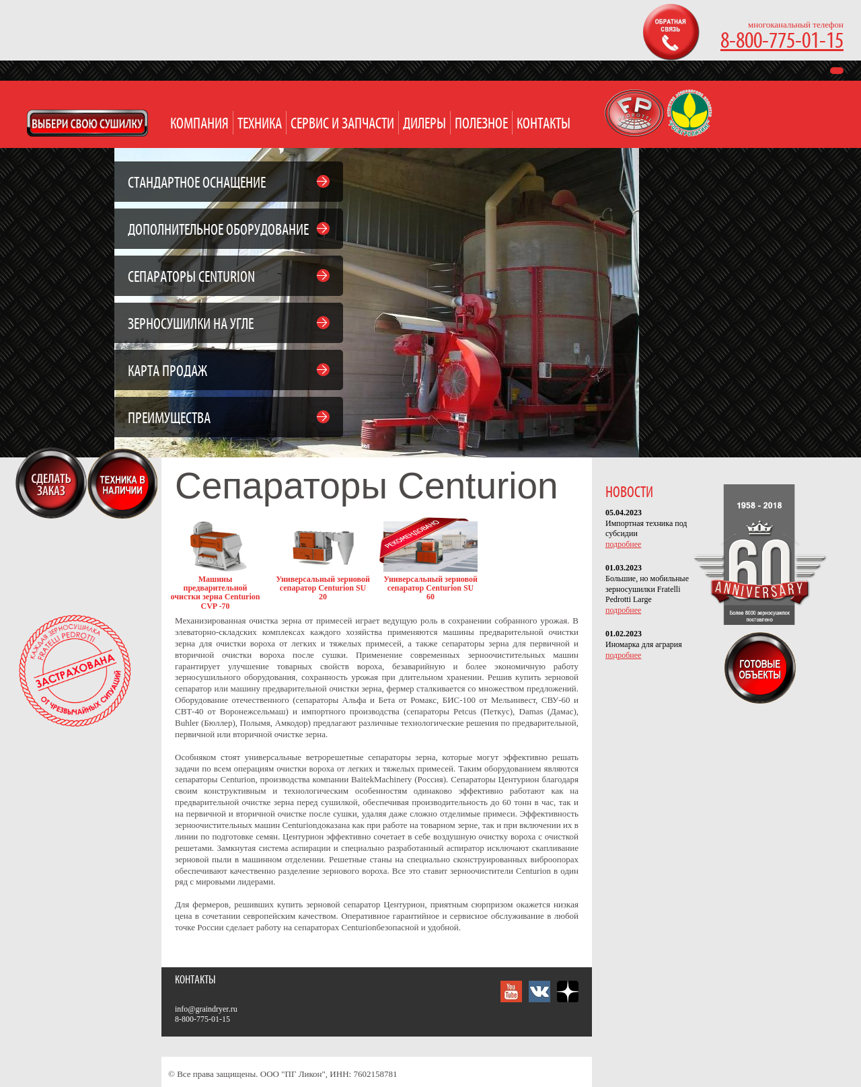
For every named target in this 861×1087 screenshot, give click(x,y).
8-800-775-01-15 (782, 41)
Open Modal (87, 123)
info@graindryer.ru (206, 1009)
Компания (199, 124)
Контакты (543, 124)
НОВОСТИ (629, 492)
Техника (259, 124)
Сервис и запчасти (342, 124)
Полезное (481, 124)
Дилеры (424, 124)
